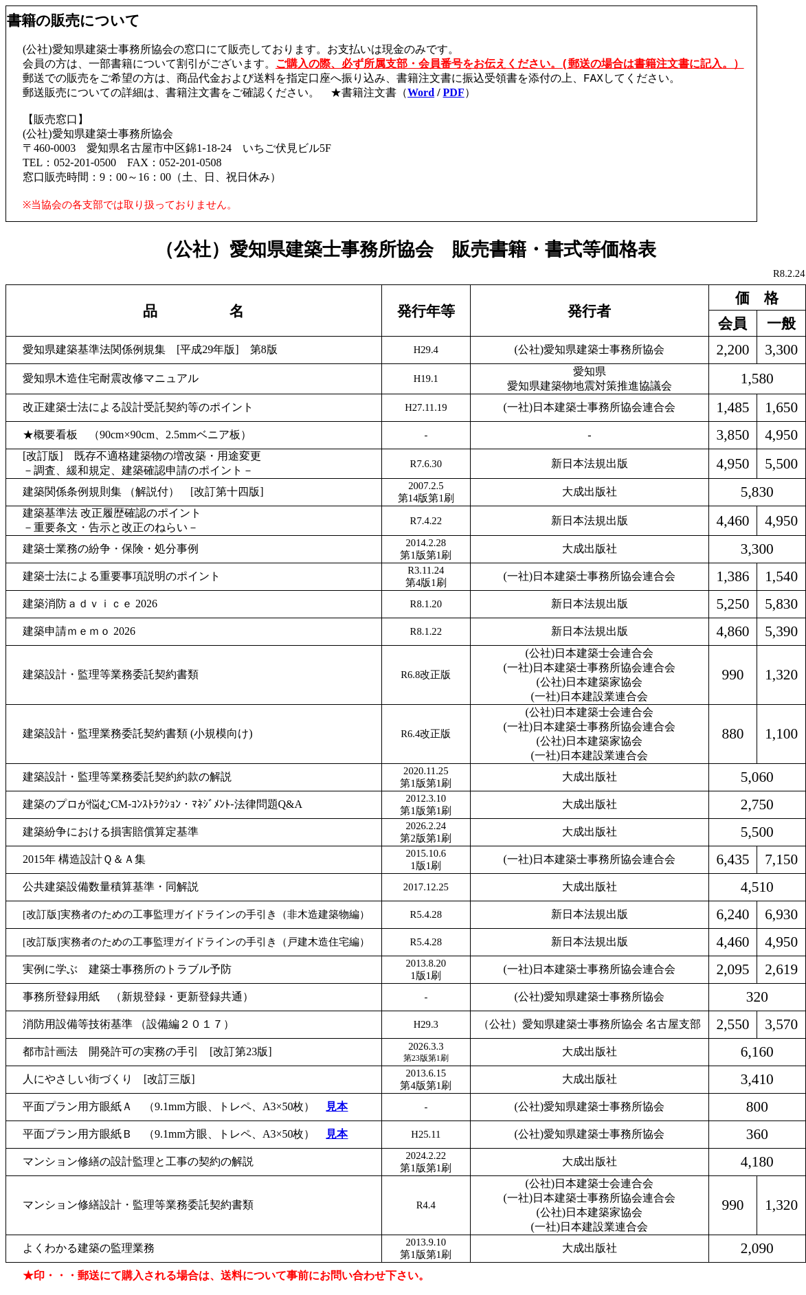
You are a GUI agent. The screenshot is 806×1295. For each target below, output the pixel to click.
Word (420, 94)
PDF (453, 94)
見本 (337, 1106)
